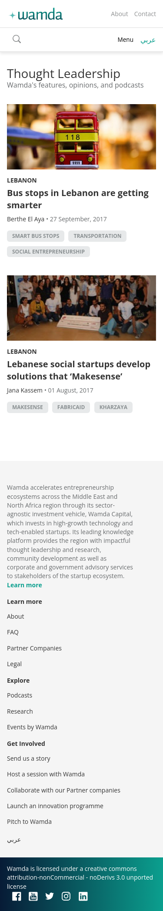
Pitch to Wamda (29, 821)
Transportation (97, 236)
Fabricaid (71, 407)
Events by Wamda (32, 727)
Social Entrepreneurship (48, 251)
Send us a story (28, 758)
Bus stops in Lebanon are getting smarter (78, 199)
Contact (145, 14)
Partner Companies (34, 648)
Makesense (27, 407)
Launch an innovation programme (55, 806)
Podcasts (19, 695)
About (119, 14)
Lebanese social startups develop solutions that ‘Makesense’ (78, 370)
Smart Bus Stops (35, 236)
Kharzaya (113, 407)
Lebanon (22, 180)
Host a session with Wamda (46, 774)
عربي (148, 39)
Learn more (24, 585)
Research (20, 711)
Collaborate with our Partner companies (63, 790)
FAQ (13, 632)
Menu (125, 39)
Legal (14, 664)
